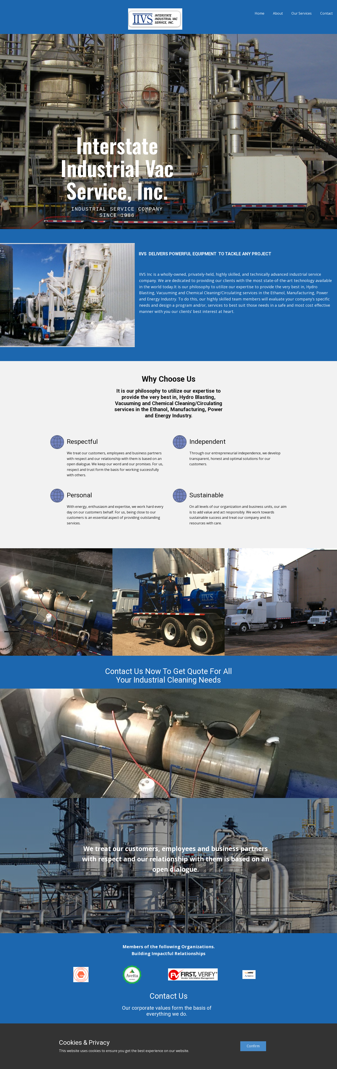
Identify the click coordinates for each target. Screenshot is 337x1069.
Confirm (253, 1046)
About (278, 13)
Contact (326, 13)
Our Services (301, 13)
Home (259, 13)
